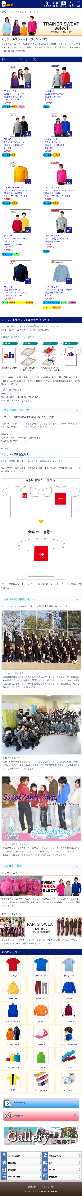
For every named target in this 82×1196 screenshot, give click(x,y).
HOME (3, 12)
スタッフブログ (47, 1186)
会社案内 (32, 1186)
